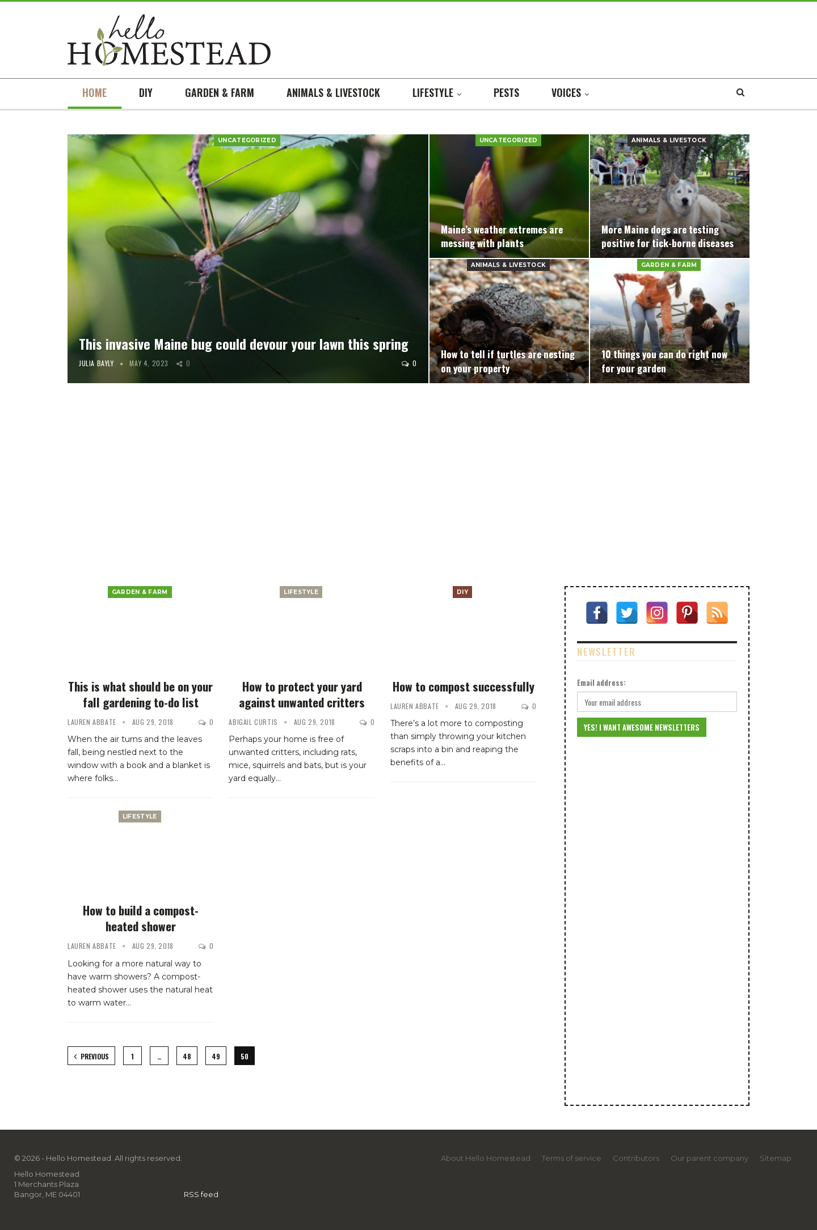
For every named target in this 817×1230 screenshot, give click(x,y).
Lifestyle (432, 92)
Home (94, 92)
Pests (506, 92)
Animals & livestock (333, 92)
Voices (566, 92)
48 (187, 1056)
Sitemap (775, 1158)
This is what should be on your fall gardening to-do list (140, 694)
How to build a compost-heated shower (141, 918)
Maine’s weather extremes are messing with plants (502, 236)
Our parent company (709, 1158)
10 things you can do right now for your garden (664, 360)
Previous (91, 1056)
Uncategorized (247, 140)
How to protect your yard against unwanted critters (302, 694)
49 (216, 1056)
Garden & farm (219, 92)
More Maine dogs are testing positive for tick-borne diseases (667, 236)
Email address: (601, 682)
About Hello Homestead (485, 1158)
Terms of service (571, 1158)
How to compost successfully (463, 686)
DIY (146, 92)
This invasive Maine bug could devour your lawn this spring (243, 343)
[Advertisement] (408, 487)
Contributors (636, 1158)
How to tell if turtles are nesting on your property (508, 360)
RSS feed (201, 1194)
